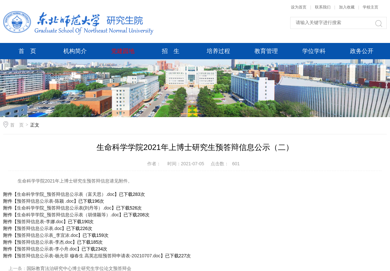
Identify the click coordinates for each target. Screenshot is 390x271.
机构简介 (75, 51)
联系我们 (323, 7)
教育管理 (266, 51)
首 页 (27, 51)
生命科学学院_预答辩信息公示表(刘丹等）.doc (64, 207)
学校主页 (370, 7)
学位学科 (314, 51)
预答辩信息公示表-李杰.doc (44, 242)
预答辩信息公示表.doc (39, 228)
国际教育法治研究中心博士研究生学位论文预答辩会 (79, 268)
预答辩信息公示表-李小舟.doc (47, 248)
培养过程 (218, 51)
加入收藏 (347, 7)
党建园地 (123, 51)
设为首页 (298, 7)
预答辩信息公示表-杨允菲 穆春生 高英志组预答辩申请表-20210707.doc (89, 255)
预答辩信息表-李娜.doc (40, 221)
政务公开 (361, 51)
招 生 (170, 51)
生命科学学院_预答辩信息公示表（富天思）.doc (65, 194)
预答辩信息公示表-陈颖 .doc (45, 201)
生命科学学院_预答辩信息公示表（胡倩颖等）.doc (68, 214)
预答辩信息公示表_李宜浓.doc (47, 235)
